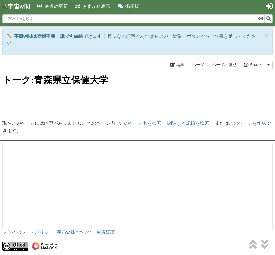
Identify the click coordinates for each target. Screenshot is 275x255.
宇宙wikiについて (75, 232)
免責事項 (105, 232)
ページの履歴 (224, 64)
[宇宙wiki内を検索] (129, 18)
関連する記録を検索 (188, 123)
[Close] (266, 35)
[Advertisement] (137, 103)
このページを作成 (247, 123)
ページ (198, 64)
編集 (177, 64)
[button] (128, 6)
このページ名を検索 (140, 123)
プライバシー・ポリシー (27, 232)
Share (252, 64)
